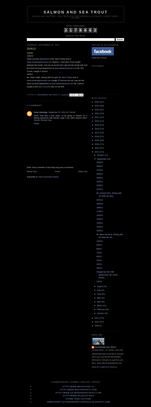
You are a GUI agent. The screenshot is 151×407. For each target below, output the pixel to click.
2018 (97, 129)
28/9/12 (99, 166)
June (99, 294)
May (99, 298)
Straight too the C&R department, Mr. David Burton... (107, 275)
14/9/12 (99, 223)
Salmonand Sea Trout (105, 347)
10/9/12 (99, 241)
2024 (97, 106)
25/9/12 (99, 178)
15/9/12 (99, 219)
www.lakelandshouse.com (66, 68)
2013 (97, 148)
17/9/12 (99, 211)
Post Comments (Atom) (49, 177)
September (102, 159)
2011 (97, 318)
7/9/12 (99, 253)
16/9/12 (99, 215)
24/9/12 (99, 181)
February (101, 309)
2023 (97, 109)
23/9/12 (99, 185)
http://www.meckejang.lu (78, 386)
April (99, 302)
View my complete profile (104, 367)
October (100, 155)
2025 (97, 102)
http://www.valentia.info (78, 396)
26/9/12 (99, 174)
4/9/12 (99, 264)
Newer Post (32, 171)
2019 (97, 125)
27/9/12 (99, 170)
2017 (97, 133)
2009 (97, 326)
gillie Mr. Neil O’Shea (63, 77)
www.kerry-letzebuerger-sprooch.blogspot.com (78, 402)
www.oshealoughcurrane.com (39, 62)
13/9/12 (99, 227)
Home (57, 171)
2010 (97, 322)
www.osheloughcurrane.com (39, 80)
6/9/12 (99, 256)
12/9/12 (99, 231)
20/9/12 (99, 200)
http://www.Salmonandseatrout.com (78, 393)
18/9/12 (99, 207)
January (100, 313)
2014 (97, 144)
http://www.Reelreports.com (78, 390)
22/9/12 (99, 189)
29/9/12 (99, 162)
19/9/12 (99, 204)
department (44, 59)
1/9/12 (99, 281)
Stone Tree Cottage (78, 399)
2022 (97, 113)
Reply (36, 123)
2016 (97, 136)
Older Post (82, 171)
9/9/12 (99, 245)
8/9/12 (99, 249)
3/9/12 (99, 268)
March (100, 305)
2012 (97, 152)
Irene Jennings (40, 112)
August (100, 286)
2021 (97, 117)
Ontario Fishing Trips (43, 120)
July (99, 290)
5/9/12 (99, 260)
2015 (97, 140)
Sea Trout (42, 87)
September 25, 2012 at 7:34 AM (61, 112)
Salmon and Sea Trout (76, 12)
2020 (97, 121)
